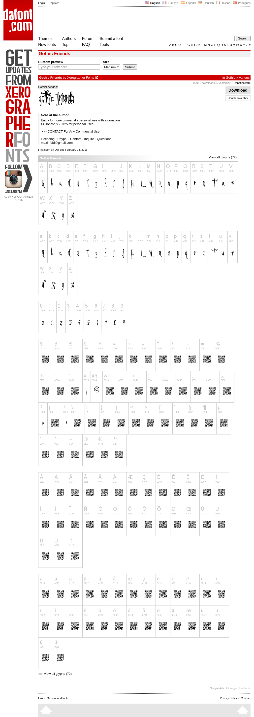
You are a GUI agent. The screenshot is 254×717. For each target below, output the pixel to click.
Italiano (223, 2)
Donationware (242, 82)
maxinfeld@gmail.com (57, 142)
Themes (45, 38)
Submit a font (111, 38)
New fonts (47, 44)
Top (65, 44)
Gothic (230, 77)
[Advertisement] (128, 22)
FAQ (86, 44)
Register (54, 2)
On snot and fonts (57, 698)
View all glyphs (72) (223, 157)
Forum (87, 38)
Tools (104, 44)
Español (188, 2)
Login (41, 2)
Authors (69, 38)
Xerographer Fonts (80, 77)
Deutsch (206, 2)
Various (244, 77)
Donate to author (238, 98)
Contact (245, 698)
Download (238, 90)
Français (170, 2)
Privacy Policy (228, 698)
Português (241, 2)
